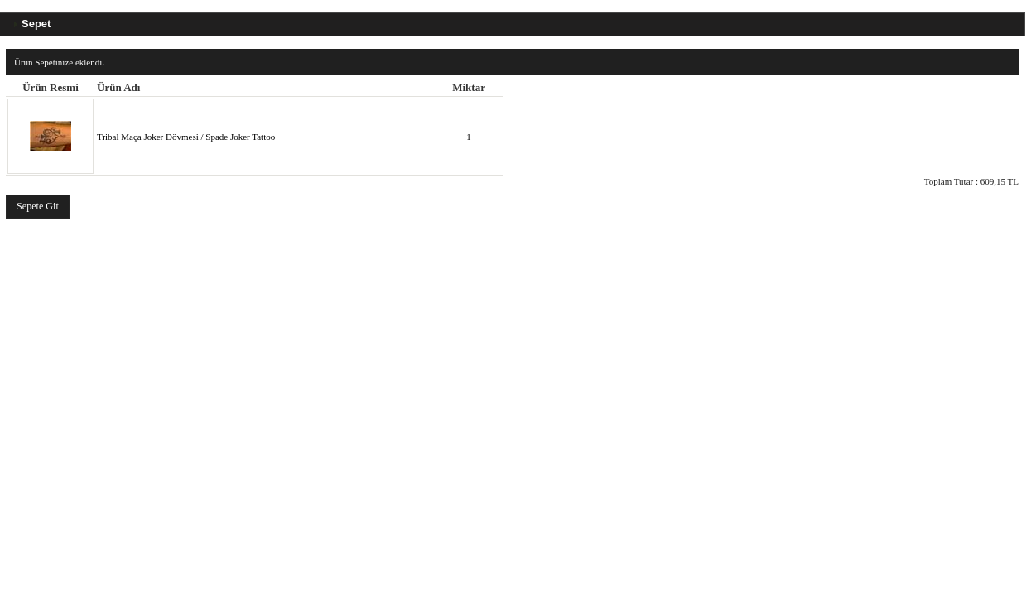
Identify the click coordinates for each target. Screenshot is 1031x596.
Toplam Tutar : (971, 181)
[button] (38, 207)
